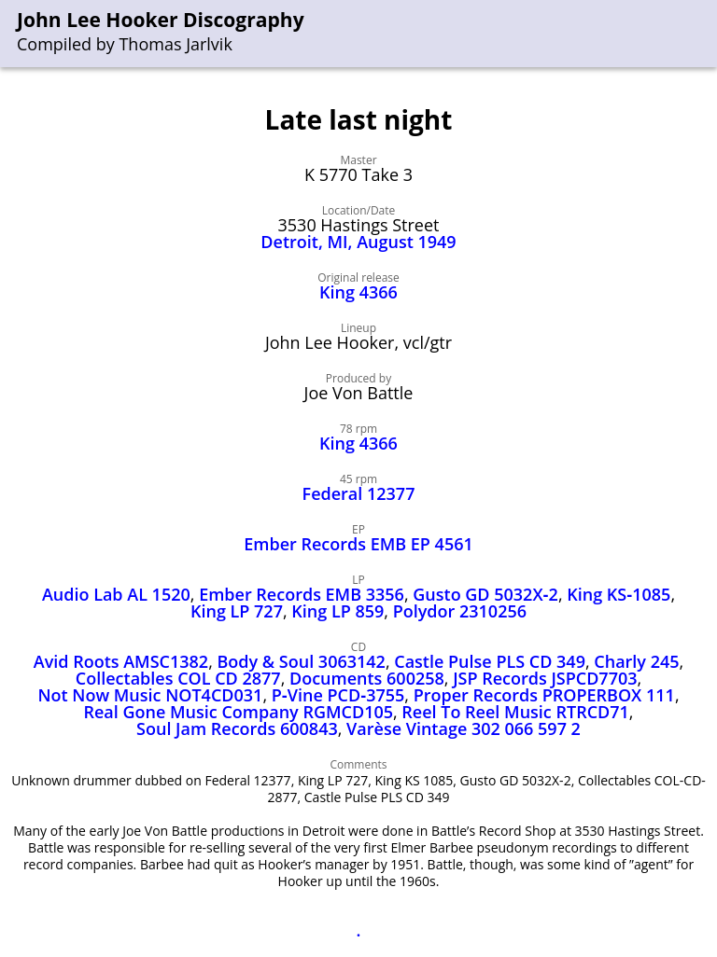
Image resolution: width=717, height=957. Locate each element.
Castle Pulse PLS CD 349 (489, 661)
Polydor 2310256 (460, 611)
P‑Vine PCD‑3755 (338, 695)
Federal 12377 (358, 493)
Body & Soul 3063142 (302, 661)
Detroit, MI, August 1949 (358, 241)
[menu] (704, 34)
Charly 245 (636, 661)
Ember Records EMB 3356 (301, 594)
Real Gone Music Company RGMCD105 (238, 711)
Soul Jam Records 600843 (237, 728)
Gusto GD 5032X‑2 (485, 594)
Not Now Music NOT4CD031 (149, 695)
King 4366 (358, 292)
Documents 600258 (366, 678)
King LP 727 (236, 611)
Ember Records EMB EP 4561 (358, 544)
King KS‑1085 (618, 594)
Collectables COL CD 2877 (178, 678)
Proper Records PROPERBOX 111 (544, 695)
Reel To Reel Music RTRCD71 (514, 711)
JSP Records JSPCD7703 (545, 678)
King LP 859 (337, 611)
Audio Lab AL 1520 (116, 594)
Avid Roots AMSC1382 (121, 661)
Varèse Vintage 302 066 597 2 (463, 728)
